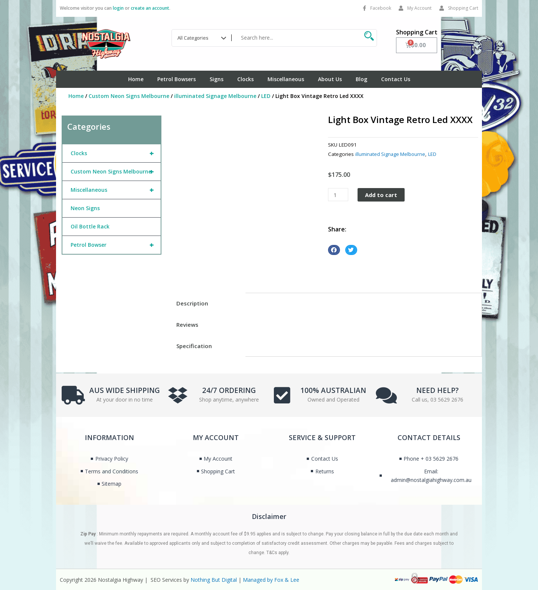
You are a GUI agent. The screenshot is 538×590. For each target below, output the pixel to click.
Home (135, 79)
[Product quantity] (338, 195)
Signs (216, 79)
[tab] (206, 303)
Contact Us (395, 79)
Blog (361, 79)
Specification (194, 346)
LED (265, 95)
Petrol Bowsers (176, 79)
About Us (330, 79)
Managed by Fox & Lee (271, 579)
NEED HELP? (437, 389)
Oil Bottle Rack (90, 226)
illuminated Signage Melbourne (215, 95)
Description (192, 303)
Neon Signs (85, 208)
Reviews (187, 324)
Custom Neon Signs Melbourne (129, 95)
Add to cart (381, 195)
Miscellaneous (286, 79)
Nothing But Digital (214, 579)
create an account (150, 8)
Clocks (245, 79)
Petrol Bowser (116, 245)
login (118, 8)
